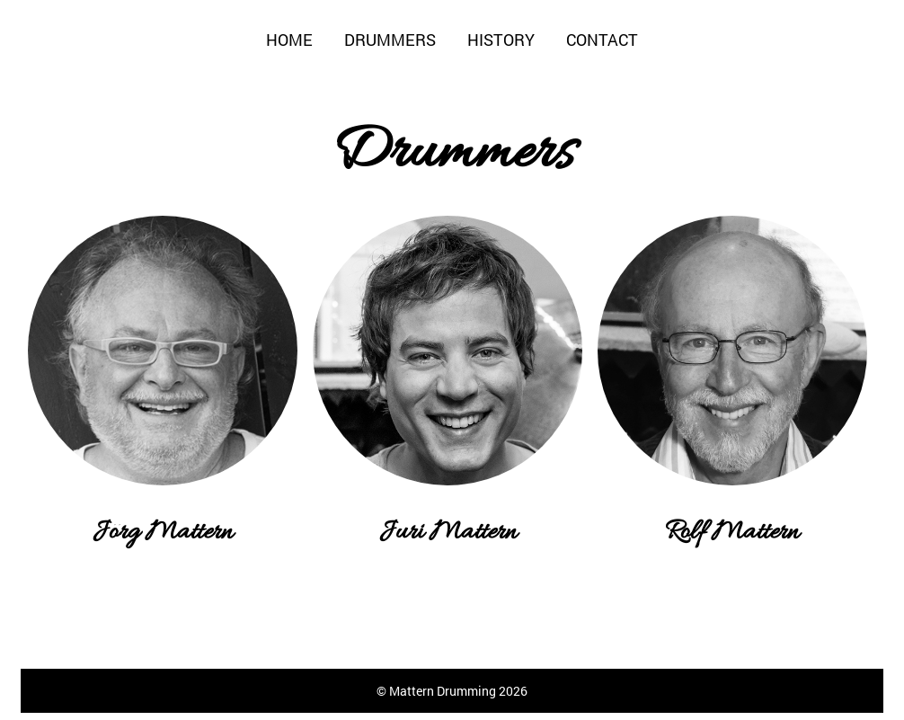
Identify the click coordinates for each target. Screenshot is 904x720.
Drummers (390, 40)
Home (289, 40)
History (501, 40)
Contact (602, 40)
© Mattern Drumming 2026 (452, 690)
